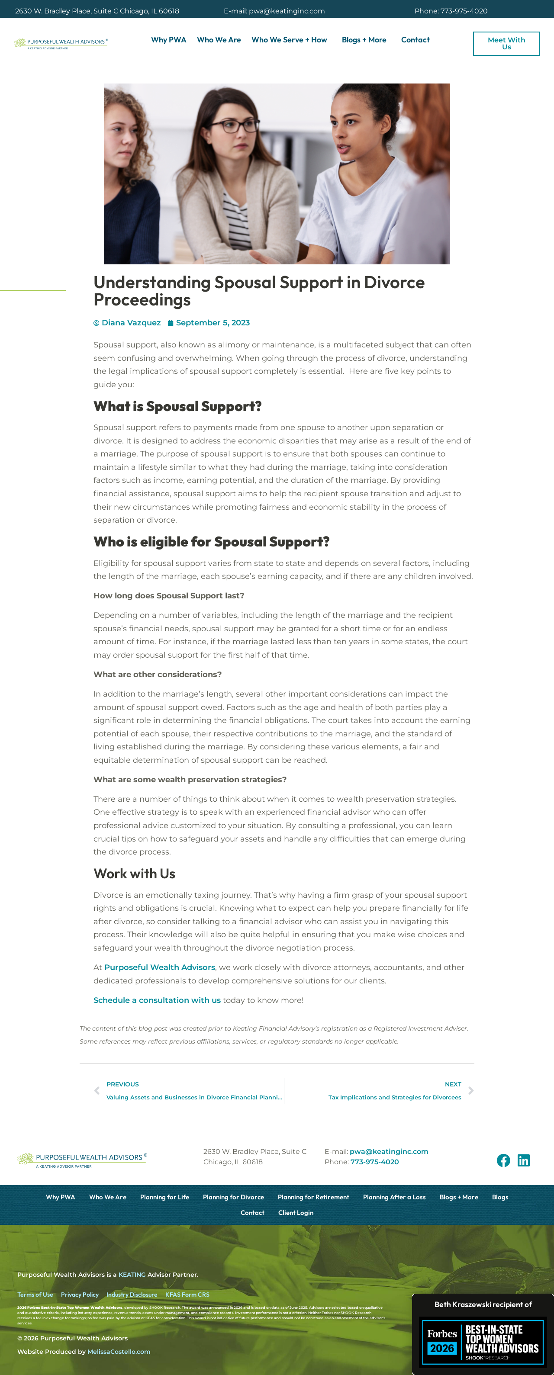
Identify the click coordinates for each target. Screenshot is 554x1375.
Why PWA (169, 40)
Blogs (500, 1197)
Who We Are (219, 40)
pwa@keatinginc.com (389, 1151)
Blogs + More (366, 40)
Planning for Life (164, 1197)
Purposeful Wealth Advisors (159, 967)
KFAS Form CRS (187, 1294)
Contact (415, 40)
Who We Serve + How (291, 40)
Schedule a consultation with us (157, 1000)
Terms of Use (35, 1294)
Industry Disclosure (132, 1294)
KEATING (132, 1275)
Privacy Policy (80, 1294)
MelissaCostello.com (119, 1352)
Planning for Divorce (233, 1197)
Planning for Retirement (313, 1197)
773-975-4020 (375, 1162)
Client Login (295, 1212)
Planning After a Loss (394, 1197)
